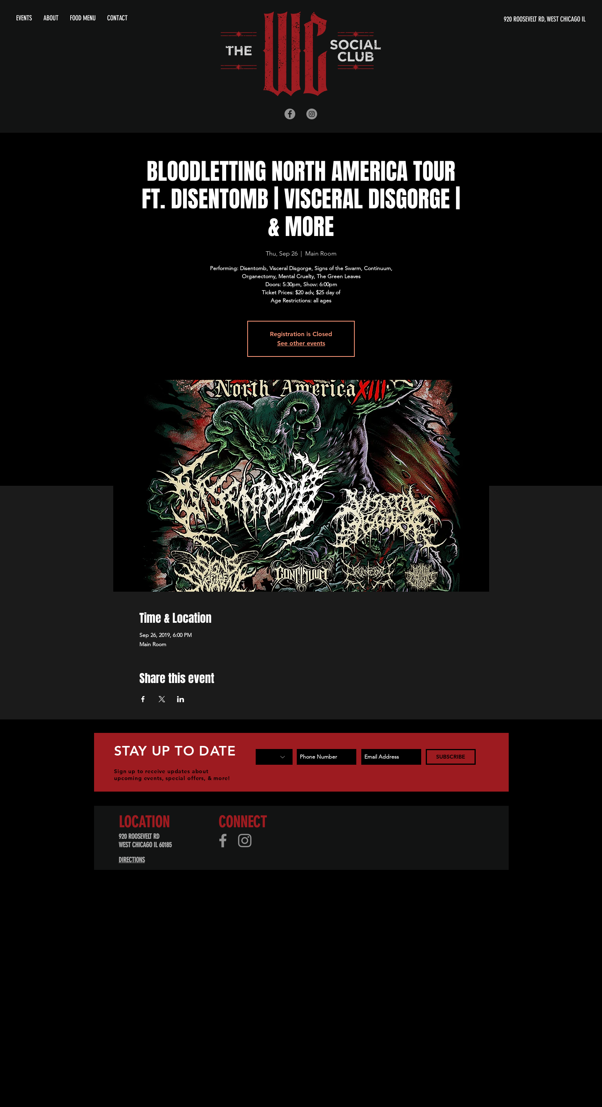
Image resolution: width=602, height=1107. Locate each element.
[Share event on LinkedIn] (180, 699)
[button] (51, 18)
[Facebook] (223, 840)
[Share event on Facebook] (143, 699)
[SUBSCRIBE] (451, 757)
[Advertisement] (230, 945)
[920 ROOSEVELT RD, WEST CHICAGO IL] (511, 19)
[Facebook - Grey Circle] (289, 114)
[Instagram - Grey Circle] (311, 114)
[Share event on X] (161, 699)
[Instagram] (245, 840)
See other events (301, 343)
